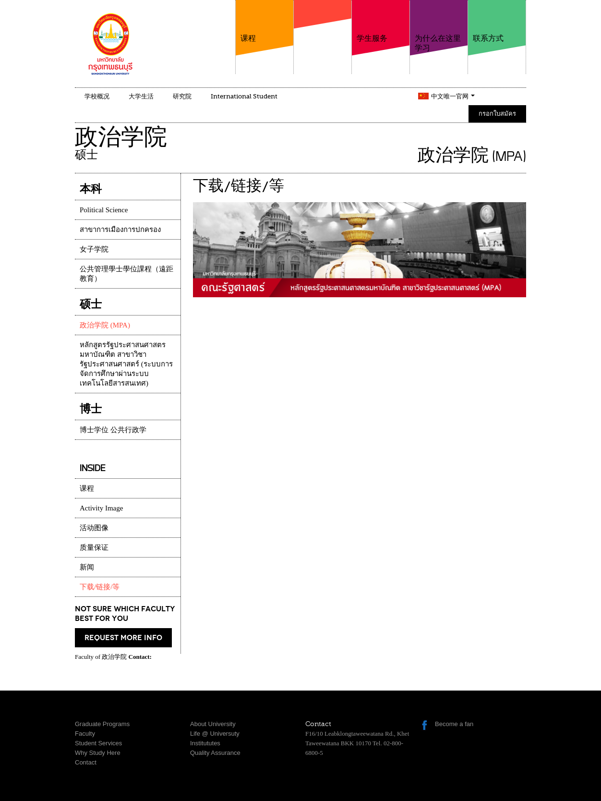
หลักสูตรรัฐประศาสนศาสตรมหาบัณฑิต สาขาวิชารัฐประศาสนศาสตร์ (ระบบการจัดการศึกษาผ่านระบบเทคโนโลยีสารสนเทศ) (126, 364)
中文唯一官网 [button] (453, 96)
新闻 (87, 567)
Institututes (205, 743)
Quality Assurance (215, 752)
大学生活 (141, 96)
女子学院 (94, 249)
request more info (123, 637)
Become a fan (454, 724)
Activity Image (101, 508)
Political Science (104, 210)
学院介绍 (322, 33)
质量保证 (94, 547)
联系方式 (497, 21)
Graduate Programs (102, 724)
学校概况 (96, 96)
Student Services (98, 743)
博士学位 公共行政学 (113, 430)
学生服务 (380, 21)
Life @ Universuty (215, 733)
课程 (264, 21)
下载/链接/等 (100, 587)
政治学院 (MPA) (105, 325)
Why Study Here (97, 752)
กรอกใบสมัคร (497, 113)
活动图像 (94, 528)
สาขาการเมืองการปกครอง (120, 229)
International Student (244, 96)
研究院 (182, 96)
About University (213, 724)
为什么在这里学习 (439, 26)
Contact (85, 762)
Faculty (85, 733)
